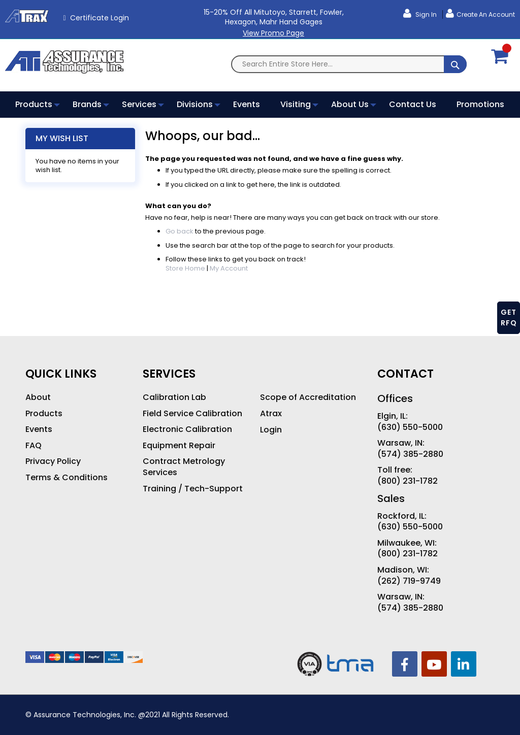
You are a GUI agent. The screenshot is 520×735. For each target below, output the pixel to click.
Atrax (271, 413)
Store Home (185, 268)
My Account (229, 268)
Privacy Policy (53, 461)
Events (38, 429)
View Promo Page (273, 33)
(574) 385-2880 (410, 454)
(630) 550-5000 (410, 427)
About (38, 397)
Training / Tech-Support (193, 488)
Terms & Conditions (66, 477)
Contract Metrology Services (184, 467)
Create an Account (486, 14)
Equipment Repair (179, 445)
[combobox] (349, 64)
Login (271, 430)
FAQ (33, 445)
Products (43, 413)
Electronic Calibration (187, 429)
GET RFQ (509, 317)
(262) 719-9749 (409, 581)
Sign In (425, 14)
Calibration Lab (174, 397)
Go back (179, 231)
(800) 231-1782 (407, 481)
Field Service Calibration (192, 413)
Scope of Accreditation (308, 397)
